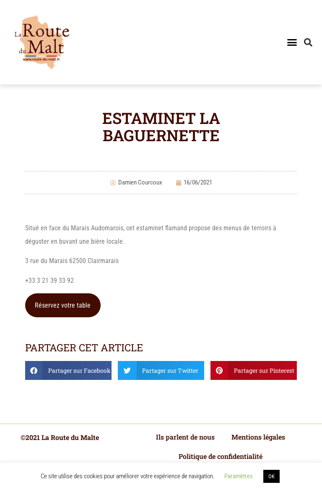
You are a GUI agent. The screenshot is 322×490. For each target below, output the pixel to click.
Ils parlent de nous (185, 436)
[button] (292, 42)
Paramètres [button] (238, 476)
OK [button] (271, 476)
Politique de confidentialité (220, 456)
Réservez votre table (63, 305)
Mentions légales (258, 436)
